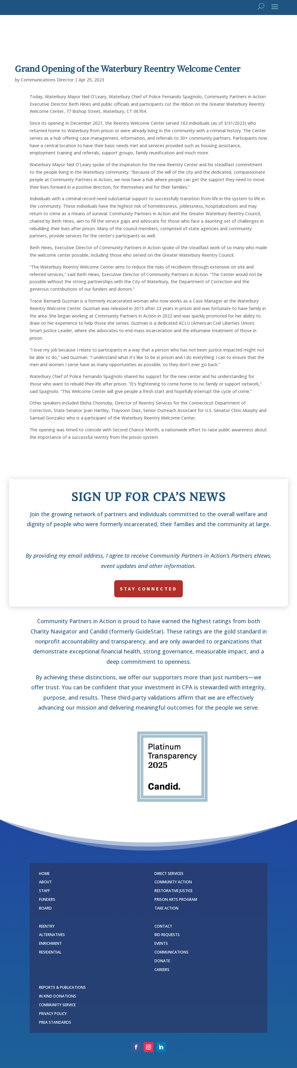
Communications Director (47, 80)
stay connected (148, 588)
